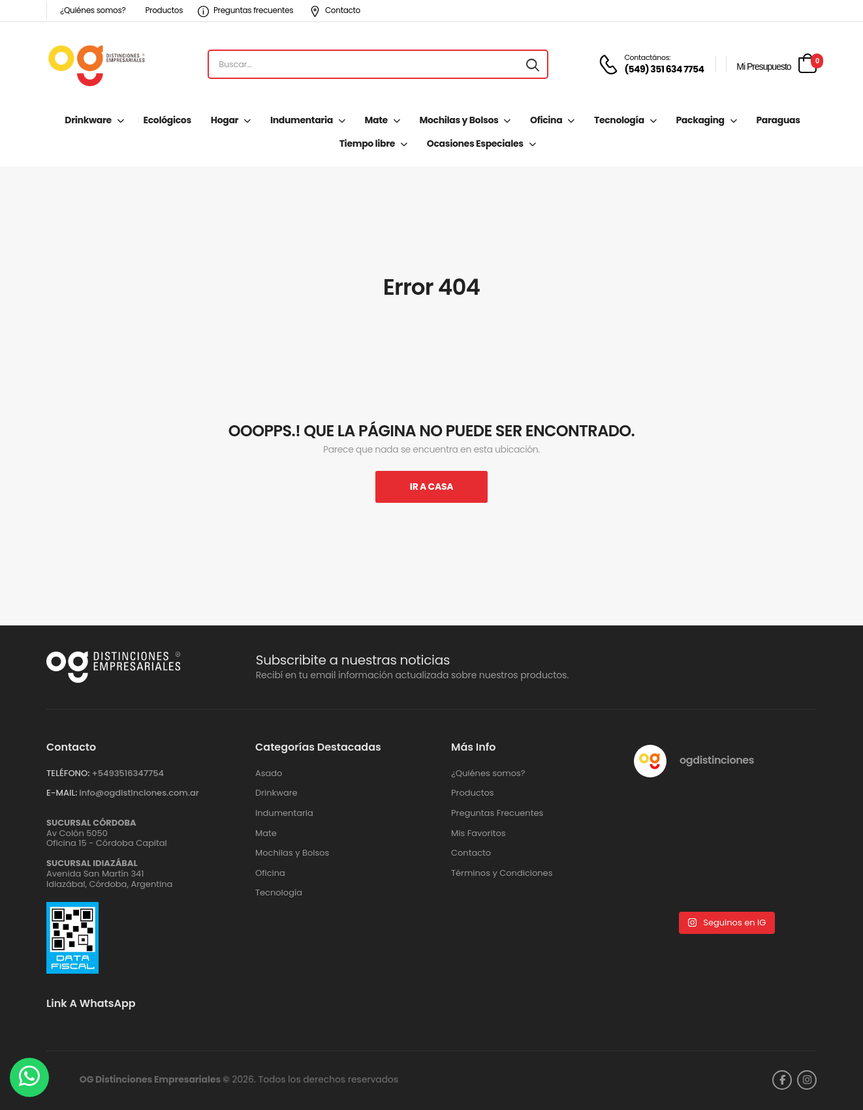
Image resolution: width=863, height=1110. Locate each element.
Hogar (224, 120)
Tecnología (619, 120)
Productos (164, 10)
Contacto (334, 10)
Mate (376, 120)
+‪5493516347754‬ (127, 773)
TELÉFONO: (67, 773)
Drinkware (88, 120)
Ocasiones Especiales (475, 143)
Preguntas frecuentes (245, 10)
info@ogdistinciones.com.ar (138, 793)
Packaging (700, 120)
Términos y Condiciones (501, 873)
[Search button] (532, 65)
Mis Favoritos (478, 833)
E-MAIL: (61, 793)
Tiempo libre (367, 143)
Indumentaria (301, 120)
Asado (268, 773)
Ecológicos (167, 120)
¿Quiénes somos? (92, 10)
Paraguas (778, 120)
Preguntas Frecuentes (497, 813)
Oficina (546, 120)
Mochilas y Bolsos (459, 120)
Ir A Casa (431, 486)
